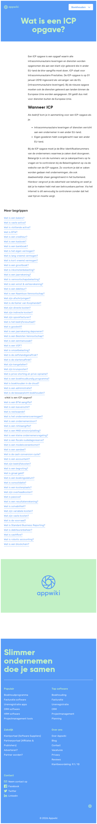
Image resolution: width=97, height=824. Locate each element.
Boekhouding (59, 695)
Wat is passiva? (12, 496)
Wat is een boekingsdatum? (19, 478)
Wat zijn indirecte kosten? (18, 312)
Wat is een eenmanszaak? (18, 340)
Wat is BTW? (10, 232)
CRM (54, 709)
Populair (9, 688)
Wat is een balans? (14, 218)
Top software (60, 688)
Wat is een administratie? (18, 388)
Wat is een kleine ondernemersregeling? (26, 435)
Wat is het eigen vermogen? (19, 251)
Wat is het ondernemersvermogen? (23, 416)
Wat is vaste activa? (15, 222)
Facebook (13, 786)
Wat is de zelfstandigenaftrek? (21, 355)
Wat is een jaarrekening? (17, 274)
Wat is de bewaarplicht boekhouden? (24, 392)
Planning (56, 718)
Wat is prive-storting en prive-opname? (26, 374)
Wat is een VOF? (13, 345)
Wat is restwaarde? (14, 411)
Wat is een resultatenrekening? (21, 501)
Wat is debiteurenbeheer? (18, 530)
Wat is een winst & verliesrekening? (23, 284)
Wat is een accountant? (17, 459)
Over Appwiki (59, 735)
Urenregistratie (60, 704)
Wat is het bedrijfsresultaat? (19, 322)
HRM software (12, 713)
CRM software (12, 709)
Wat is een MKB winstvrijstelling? (22, 430)
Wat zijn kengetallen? (15, 364)
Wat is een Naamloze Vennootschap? (24, 293)
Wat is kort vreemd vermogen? (21, 260)
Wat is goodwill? (13, 326)
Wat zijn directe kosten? (17, 307)
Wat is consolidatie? (15, 482)
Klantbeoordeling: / (66, 764)
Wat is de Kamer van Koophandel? (22, 303)
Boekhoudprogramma (16, 695)
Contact (56, 745)
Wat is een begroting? (16, 468)
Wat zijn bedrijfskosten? (17, 463)
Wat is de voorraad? (15, 520)
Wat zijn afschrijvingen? (17, 298)
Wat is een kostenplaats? (18, 487)
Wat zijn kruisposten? (16, 369)
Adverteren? (11, 750)
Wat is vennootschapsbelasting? (22, 279)
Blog (54, 740)
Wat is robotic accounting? (19, 539)
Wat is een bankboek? (16, 246)
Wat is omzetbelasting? (17, 350)
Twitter (12, 791)
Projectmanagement (63, 713)
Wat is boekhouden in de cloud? (21, 383)
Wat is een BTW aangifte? (18, 402)
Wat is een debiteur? (15, 288)
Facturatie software (15, 699)
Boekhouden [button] (78, 7)
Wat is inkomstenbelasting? (19, 270)
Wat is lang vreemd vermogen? (21, 255)
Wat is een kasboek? (15, 241)
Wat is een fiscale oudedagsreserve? (24, 440)
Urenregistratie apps (15, 704)
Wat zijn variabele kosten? (18, 511)
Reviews (56, 759)
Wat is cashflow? (13, 534)
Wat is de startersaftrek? (17, 359)
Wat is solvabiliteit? (15, 506)
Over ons (57, 729)
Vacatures (57, 750)
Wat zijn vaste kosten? (16, 515)
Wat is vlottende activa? (17, 227)
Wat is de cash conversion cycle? (22, 454)
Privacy (56, 754)
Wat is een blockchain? (16, 544)
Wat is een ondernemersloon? (20, 421)
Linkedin (13, 795)
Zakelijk (8, 729)
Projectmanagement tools (18, 718)
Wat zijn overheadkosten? (18, 492)
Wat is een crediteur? (15, 236)
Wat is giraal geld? (14, 473)
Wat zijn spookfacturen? (17, 317)
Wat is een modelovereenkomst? (22, 444)
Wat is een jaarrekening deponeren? (23, 331)
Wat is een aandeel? (15, 449)
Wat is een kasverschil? (17, 407)
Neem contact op (17, 781)
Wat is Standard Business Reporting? (24, 525)
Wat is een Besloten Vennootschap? (24, 336)
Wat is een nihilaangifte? (17, 426)
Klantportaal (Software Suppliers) (22, 735)
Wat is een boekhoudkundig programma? (26, 378)
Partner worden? (13, 754)
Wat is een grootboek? (16, 265)
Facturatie (57, 699)
